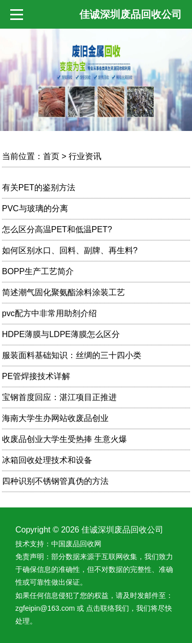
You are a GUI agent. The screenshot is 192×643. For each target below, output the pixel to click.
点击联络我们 (107, 608)
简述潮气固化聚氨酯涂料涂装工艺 (63, 292)
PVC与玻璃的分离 (35, 208)
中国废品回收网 (76, 544)
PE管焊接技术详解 (36, 376)
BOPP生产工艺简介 (38, 271)
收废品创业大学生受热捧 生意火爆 (64, 439)
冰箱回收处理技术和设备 (47, 460)
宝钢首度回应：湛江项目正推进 (59, 397)
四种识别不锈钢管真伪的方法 (55, 481)
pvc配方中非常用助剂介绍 (49, 313)
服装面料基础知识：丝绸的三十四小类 (71, 355)
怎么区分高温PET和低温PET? (57, 229)
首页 (51, 156)
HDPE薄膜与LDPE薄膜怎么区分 (61, 334)
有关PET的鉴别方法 (38, 187)
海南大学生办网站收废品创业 (55, 418)
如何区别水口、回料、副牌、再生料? (70, 250)
